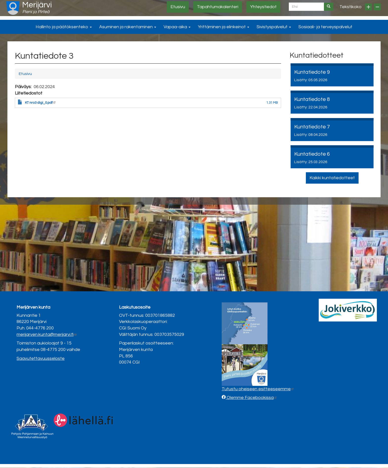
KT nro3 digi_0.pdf (40, 102)
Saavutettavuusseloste (41, 358)
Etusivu (177, 6)
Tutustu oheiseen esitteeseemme (258, 389)
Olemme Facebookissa (251, 397)
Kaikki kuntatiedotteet (332, 177)
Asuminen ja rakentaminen (127, 27)
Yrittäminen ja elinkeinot (223, 27)
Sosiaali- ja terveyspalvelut (325, 27)
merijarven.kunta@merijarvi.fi (47, 334)
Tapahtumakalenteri (217, 6)
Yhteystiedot (263, 6)
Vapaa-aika (177, 27)
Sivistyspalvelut (274, 27)
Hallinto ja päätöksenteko (64, 27)
